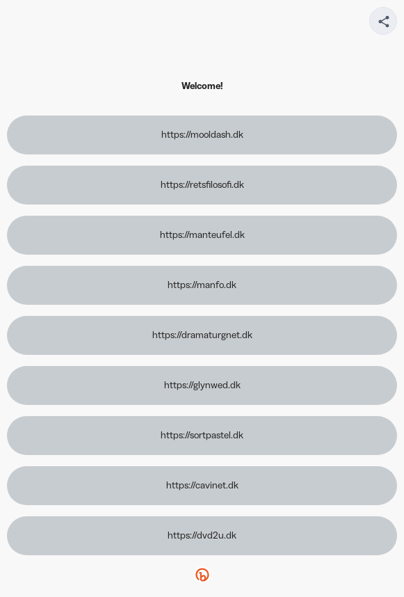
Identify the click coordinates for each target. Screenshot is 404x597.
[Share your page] (383, 21)
